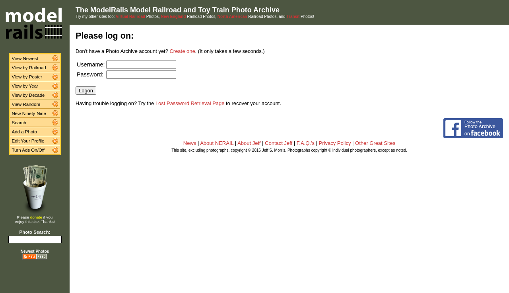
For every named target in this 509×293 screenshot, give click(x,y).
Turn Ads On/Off (28, 150)
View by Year (25, 86)
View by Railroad (29, 67)
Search (19, 122)
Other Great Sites (375, 143)
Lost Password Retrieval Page (190, 103)
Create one (182, 51)
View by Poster (27, 76)
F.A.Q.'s (306, 143)
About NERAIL (216, 143)
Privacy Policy (335, 143)
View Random (26, 104)
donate (36, 217)
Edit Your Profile (28, 141)
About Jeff (248, 143)
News (189, 143)
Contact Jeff (278, 143)
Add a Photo (24, 131)
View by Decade (28, 95)
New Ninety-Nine (29, 113)
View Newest (25, 58)
